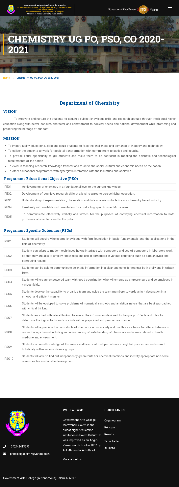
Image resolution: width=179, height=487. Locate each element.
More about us (72, 459)
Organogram (112, 420)
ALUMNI (109, 448)
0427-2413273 (20, 446)
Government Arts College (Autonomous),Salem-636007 (39, 478)
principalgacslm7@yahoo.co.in (30, 454)
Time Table (111, 441)
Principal (109, 427)
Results (109, 434)
